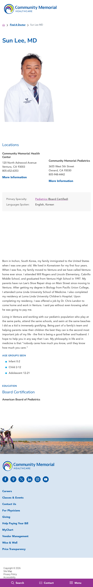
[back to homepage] (3, 25)
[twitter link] (21, 479)
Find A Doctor (18, 25)
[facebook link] (5, 479)
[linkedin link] (30, 479)
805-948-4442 (57, 174)
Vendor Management (15, 536)
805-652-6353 (10, 171)
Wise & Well (9, 543)
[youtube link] (46, 479)
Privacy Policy (10, 574)
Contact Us (9, 504)
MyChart (7, 530)
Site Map (7, 571)
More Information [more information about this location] (14, 177)
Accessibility (9, 577)
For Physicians (11, 510)
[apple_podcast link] (13, 479)
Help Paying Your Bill (15, 523)
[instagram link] (38, 479)
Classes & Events (13, 498)
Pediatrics (51, 199)
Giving (6, 517)
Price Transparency (14, 549)
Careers (7, 491)
